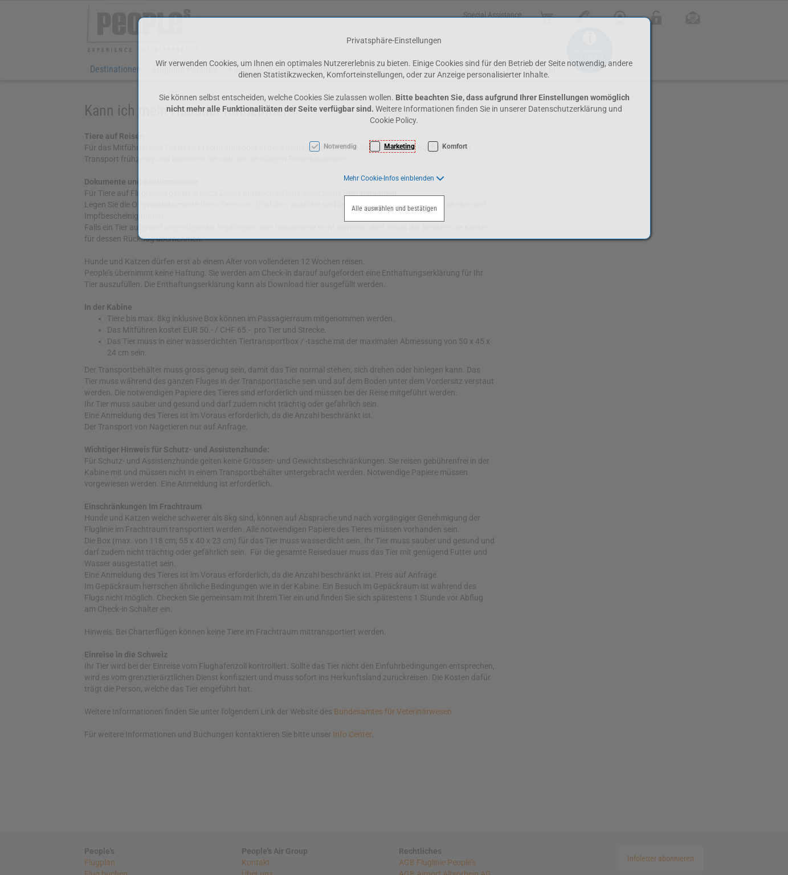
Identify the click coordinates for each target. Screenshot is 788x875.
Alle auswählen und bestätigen (394, 208)
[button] (394, 178)
